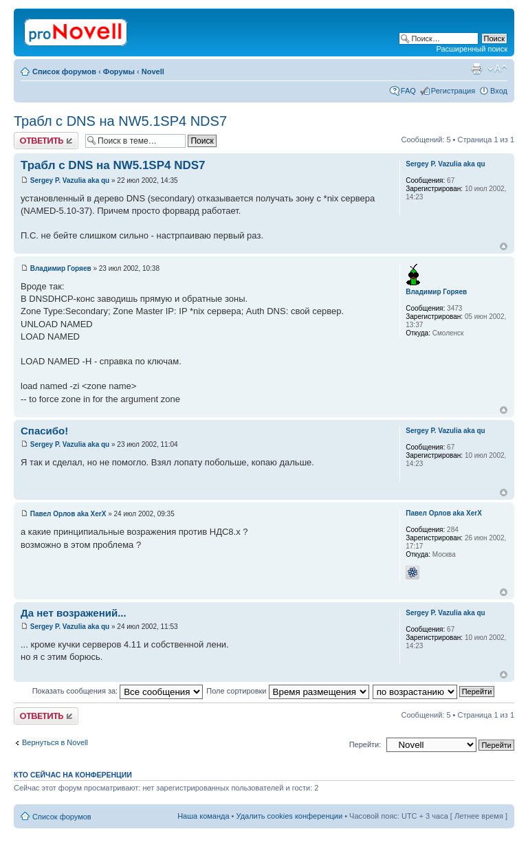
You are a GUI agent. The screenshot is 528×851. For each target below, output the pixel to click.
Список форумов (64, 71)
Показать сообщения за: (118, 691)
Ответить (46, 140)
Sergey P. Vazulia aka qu (69, 180)
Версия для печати (476, 69)
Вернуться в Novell (55, 742)
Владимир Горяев (60, 268)
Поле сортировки (287, 691)
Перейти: (365, 744)
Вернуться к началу (503, 246)
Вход (498, 91)
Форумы (119, 71)
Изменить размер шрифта (497, 69)
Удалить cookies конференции (289, 816)
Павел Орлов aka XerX (68, 514)
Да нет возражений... (73, 613)
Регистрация (453, 91)
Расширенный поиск (471, 49)
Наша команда (203, 816)
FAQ (408, 91)
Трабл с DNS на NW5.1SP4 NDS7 (120, 121)
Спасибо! (44, 430)
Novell (153, 71)
